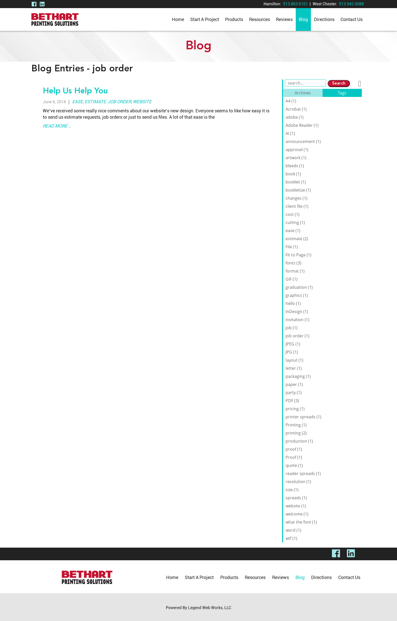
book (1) (293, 174)
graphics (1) (297, 295)
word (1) (293, 530)
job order (119, 101)
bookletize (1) (298, 190)
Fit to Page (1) (298, 255)
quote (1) (294, 465)
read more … (57, 126)
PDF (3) (292, 400)
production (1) (299, 441)
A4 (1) (291, 101)
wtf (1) (291, 538)
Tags (342, 93)
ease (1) (293, 230)
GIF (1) (291, 279)
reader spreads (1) (303, 473)
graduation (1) (299, 287)
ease (77, 101)
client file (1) (297, 206)
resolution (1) (298, 481)
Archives (303, 93)
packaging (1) (298, 376)
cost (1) (293, 214)
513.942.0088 (351, 4)
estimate (95, 101)
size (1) (292, 489)
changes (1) (296, 198)
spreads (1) (296, 498)
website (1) (296, 506)
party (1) (294, 392)
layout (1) (294, 360)
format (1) (295, 271)
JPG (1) (292, 352)
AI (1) (290, 133)
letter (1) (294, 368)
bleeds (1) (295, 166)
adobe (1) (295, 117)
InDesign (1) (297, 311)
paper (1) (294, 384)
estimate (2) (297, 238)
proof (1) (294, 449)
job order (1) (297, 336)
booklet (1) (296, 182)
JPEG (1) (293, 344)
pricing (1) (295, 408)
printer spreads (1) (303, 417)
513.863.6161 (295, 4)
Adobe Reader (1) (302, 125)
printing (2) (296, 433)
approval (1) (297, 149)
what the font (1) (301, 522)
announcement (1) (303, 141)
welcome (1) (297, 514)
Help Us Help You (75, 91)
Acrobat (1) (296, 109)
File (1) (292, 247)
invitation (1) (297, 319)
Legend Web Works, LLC (209, 607)
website (142, 101)
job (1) (291, 327)
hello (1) (293, 303)
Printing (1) (296, 425)
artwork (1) (296, 157)
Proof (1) (294, 457)
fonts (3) (293, 263)
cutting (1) (295, 222)
